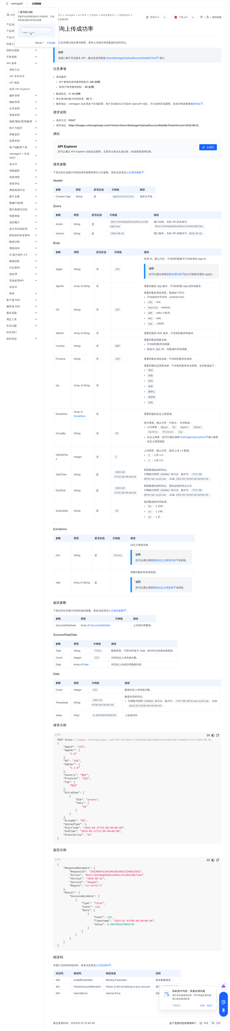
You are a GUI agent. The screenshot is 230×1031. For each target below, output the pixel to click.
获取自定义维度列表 (165, 560)
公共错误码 (103, 965)
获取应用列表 (175, 274)
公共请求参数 (135, 172)
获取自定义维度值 (164, 587)
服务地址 (196, 103)
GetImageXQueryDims (194, 437)
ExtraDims (80, 416)
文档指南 (36, 3)
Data (86, 664)
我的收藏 (216, 17)
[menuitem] (22, 70)
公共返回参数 (117, 610)
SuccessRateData (100, 625)
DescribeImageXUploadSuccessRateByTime (132, 58)
